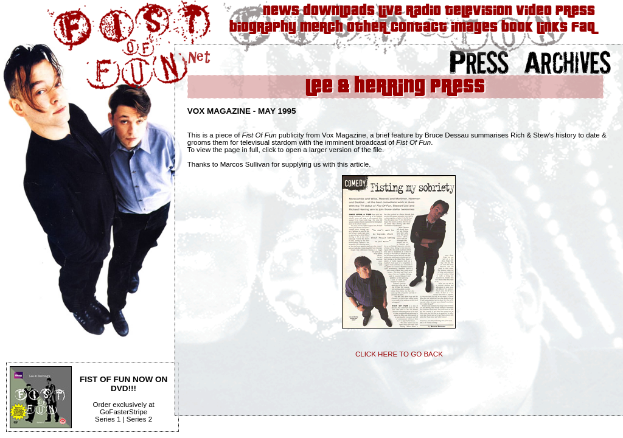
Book (517, 27)
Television (478, 11)
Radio (423, 11)
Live (390, 11)
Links (552, 27)
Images (474, 27)
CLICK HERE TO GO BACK (399, 354)
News (281, 11)
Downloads (339, 11)
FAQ (583, 27)
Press (575, 11)
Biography (262, 27)
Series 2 (139, 419)
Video (534, 11)
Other (367, 27)
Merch (321, 27)
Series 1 (107, 419)
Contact (419, 27)
